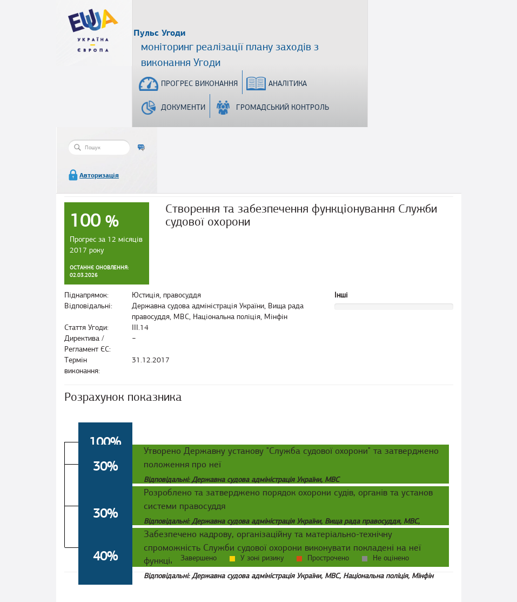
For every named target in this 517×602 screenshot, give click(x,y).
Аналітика (287, 83)
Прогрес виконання (199, 83)
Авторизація (99, 175)
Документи (183, 107)
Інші (341, 295)
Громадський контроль (282, 107)
